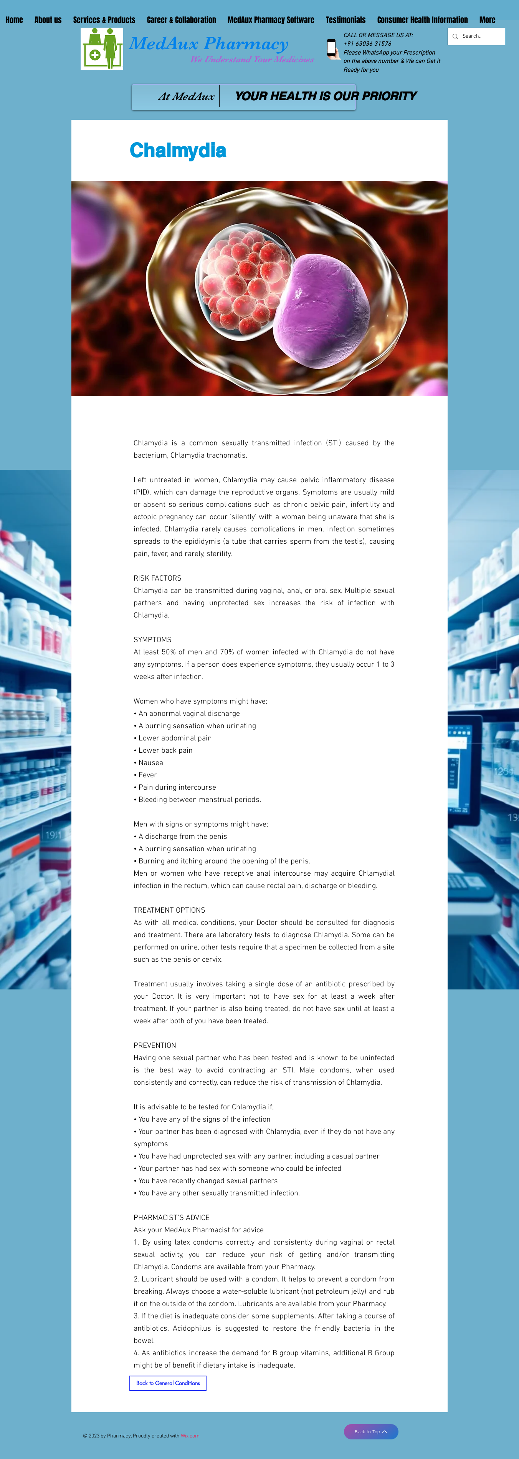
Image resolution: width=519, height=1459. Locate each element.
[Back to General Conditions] (168, 1383)
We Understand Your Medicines (252, 59)
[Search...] (476, 36)
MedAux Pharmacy (209, 43)
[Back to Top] (371, 1431)
